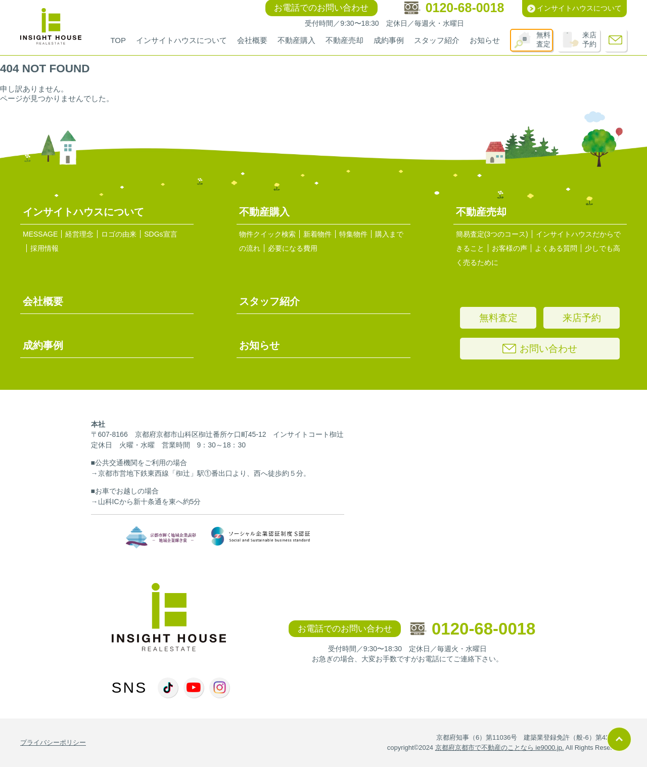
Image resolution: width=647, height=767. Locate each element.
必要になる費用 (292, 248)
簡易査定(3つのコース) (492, 234)
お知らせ (485, 40)
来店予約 (589, 39)
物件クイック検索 (267, 234)
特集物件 (353, 234)
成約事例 (389, 40)
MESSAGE (40, 234)
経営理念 (79, 234)
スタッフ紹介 (436, 40)
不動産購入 (296, 40)
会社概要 (252, 40)
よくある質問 (556, 248)
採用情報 (44, 248)
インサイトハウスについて (181, 40)
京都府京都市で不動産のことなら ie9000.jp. (499, 747)
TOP (118, 40)
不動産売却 (344, 40)
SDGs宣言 (160, 234)
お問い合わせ (539, 348)
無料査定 (543, 39)
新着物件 (317, 234)
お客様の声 (509, 248)
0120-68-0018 (473, 628)
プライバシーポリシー (53, 742)
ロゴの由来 (118, 234)
